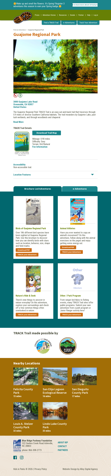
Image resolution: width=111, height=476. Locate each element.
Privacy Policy (40, 469)
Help (88, 15)
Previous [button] (16, 66)
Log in (96, 15)
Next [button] (95, 66)
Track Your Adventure (88, 22)
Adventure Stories (49, 15)
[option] (55, 66)
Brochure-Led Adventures (37, 188)
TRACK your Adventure (27, 254)
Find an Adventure (19, 30)
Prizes (37, 15)
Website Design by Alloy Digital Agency (80, 469)
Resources (63, 15)
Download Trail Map (46, 133)
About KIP (63, 442)
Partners (63, 450)
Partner (81, 15)
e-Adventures (69, 22)
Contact (62, 446)
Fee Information (39, 146)
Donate (72, 15)
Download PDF (24, 250)
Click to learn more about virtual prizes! (85, 5)
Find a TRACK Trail (51, 22)
